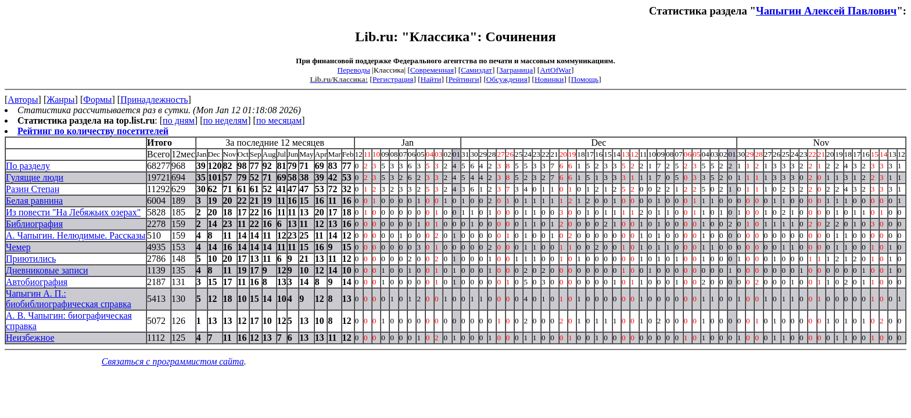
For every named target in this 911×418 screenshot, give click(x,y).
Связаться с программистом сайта (173, 361)
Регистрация (393, 79)
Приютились (31, 259)
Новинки (549, 79)
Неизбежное (30, 338)
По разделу (28, 166)
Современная (432, 70)
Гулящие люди (34, 177)
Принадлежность (154, 100)
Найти (431, 79)
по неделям (225, 120)
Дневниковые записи (47, 270)
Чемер (18, 247)
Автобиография (36, 282)
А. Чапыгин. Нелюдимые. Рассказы (75, 235)
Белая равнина (34, 201)
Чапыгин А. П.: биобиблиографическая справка (68, 299)
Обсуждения (507, 79)
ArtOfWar (555, 70)
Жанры (60, 100)
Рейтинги (464, 79)
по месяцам (279, 120)
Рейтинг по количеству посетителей (92, 131)
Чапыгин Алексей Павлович (826, 11)
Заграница (516, 70)
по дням (179, 120)
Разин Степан (32, 189)
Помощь (584, 79)
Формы (97, 100)
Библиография (34, 224)
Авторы (23, 100)
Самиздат (476, 70)
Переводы (354, 70)
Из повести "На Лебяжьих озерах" (73, 212)
